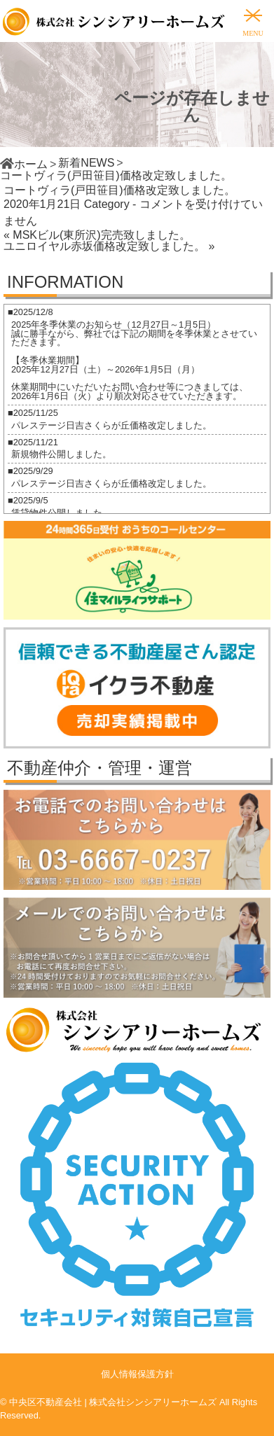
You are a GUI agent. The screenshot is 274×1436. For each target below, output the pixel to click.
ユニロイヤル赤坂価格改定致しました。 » (109, 246)
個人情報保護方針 (137, 1374)
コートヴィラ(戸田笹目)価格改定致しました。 (119, 190)
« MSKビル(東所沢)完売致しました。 (97, 235)
